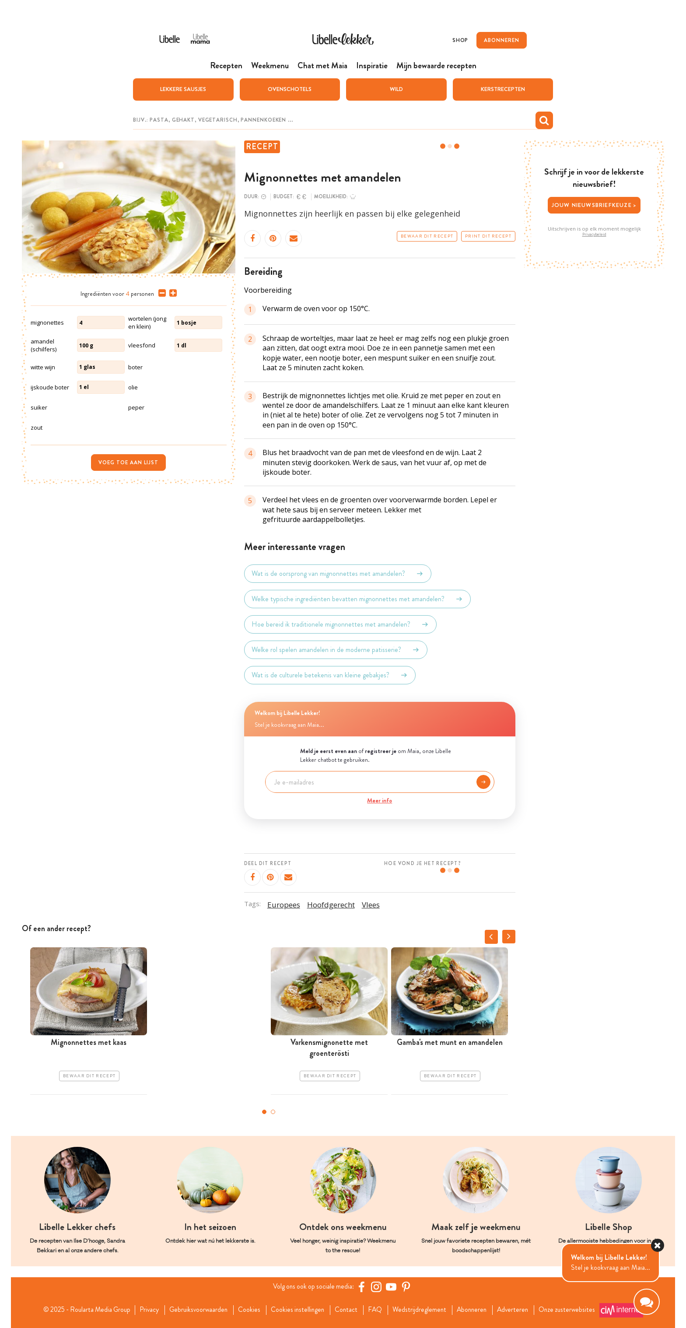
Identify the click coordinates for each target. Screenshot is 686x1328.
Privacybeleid (594, 234)
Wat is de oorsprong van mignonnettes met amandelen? (338, 573)
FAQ (377, 1309)
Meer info (379, 799)
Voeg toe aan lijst (128, 462)
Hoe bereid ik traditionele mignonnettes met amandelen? (340, 624)
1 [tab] (264, 1111)
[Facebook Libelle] (362, 1286)
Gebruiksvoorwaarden (195, 1309)
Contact (347, 1309)
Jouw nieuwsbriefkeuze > (594, 204)
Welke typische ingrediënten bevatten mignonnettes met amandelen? (357, 598)
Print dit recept (488, 236)
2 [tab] (273, 1111)
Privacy (144, 1309)
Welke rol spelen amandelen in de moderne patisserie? (336, 649)
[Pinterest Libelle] (407, 1286)
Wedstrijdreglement (422, 1309)
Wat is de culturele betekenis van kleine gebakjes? (330, 674)
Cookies (247, 1309)
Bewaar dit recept (427, 236)
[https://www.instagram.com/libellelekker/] (377, 1286)
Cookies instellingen (297, 1309)
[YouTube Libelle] (392, 1286)
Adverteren (519, 1309)
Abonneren (476, 1309)
